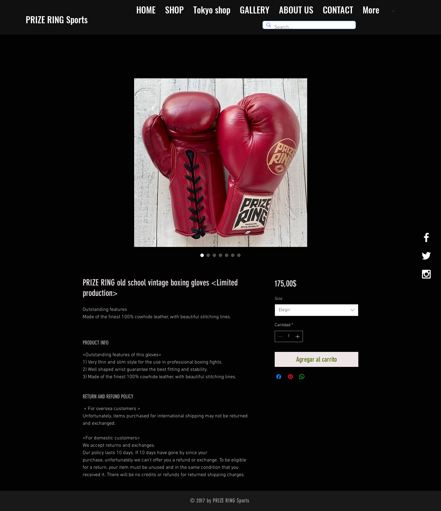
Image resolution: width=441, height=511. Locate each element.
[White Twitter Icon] (426, 256)
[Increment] (298, 336)
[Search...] (308, 27)
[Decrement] (279, 336)
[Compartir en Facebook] (278, 376)
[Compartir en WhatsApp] (302, 376)
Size (278, 298)
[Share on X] (313, 376)
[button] (393, 11)
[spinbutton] (288, 336)
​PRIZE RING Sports (57, 19)
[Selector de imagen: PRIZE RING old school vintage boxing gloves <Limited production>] (202, 255)
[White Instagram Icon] (426, 274)
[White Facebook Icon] (426, 237)
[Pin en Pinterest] (290, 376)
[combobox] (316, 310)
